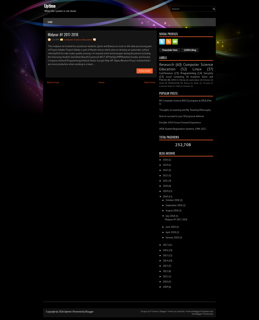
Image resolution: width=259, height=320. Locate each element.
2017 (165, 244)
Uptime (49, 6)
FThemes (154, 311)
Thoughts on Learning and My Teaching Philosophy (185, 110)
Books (196, 83)
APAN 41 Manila (178, 79)
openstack (194, 79)
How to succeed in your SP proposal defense (181, 116)
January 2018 (172, 237)
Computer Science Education (78, 39)
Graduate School (165, 86)
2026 (165, 159)
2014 (165, 260)
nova (161, 83)
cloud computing (175, 76)
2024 (165, 164)
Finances (206, 83)
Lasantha (181, 311)
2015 (165, 255)
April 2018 (171, 232)
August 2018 (172, 210)
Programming (188, 73)
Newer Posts (53, 82)
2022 (165, 175)
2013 (165, 265)
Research (166, 64)
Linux (197, 69)
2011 (165, 276)
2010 (165, 281)
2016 (165, 250)
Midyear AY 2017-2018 (63, 34)
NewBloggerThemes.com (202, 314)
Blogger (89, 311)
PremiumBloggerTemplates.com (199, 311)
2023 (165, 170)
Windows (186, 86)
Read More (144, 70)
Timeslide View (170, 50)
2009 (165, 286)
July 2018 (170, 215)
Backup (187, 83)
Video (178, 86)
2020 (165, 185)
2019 (165, 191)
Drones (206, 79)
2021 (165, 180)
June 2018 (171, 226)
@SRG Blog (190, 50)
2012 (165, 271)
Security (208, 73)
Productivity (174, 83)
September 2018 (174, 205)
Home (50, 22)
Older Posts (149, 82)
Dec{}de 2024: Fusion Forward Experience (180, 122)
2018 (165, 196)
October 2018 (172, 200)
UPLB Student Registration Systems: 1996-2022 (182, 128)
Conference (166, 73)
